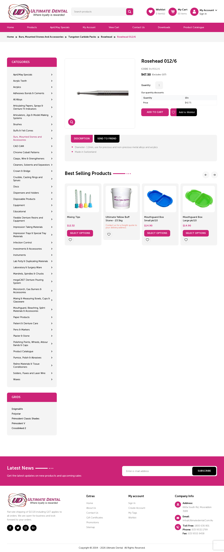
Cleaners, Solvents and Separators (31, 164)
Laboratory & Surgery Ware (27, 267)
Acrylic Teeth (20, 80)
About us (91, 508)
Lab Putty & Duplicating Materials (30, 261)
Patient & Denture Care (25, 323)
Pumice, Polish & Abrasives (27, 357)
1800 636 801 (202, 525)
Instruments (19, 255)
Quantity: (146, 85)
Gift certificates (94, 517)
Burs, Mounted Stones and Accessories (41, 37)
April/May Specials (60, 27)
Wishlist (132, 517)
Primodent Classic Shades (25, 418)
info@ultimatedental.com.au (198, 520)
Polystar (16, 413)
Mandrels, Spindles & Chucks (28, 273)
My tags (132, 512)
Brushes (17, 124)
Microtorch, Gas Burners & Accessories (27, 291)
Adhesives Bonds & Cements (28, 93)
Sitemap (90, 527)
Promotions (92, 522)
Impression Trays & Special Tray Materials (29, 235)
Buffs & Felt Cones (23, 130)
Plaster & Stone (21, 335)
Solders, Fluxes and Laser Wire (29, 373)
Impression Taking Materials (28, 227)
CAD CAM (18, 146)
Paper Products (21, 317)
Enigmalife (17, 409)
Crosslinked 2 (19, 428)
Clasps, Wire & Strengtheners (28, 158)
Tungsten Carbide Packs (82, 37)
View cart (114, 27)
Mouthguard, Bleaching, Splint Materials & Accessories (29, 309)
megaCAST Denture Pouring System (28, 281)
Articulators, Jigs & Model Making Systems (30, 117)
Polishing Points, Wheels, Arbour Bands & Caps (30, 344)
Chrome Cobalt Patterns (26, 152)
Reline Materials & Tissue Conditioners (26, 365)
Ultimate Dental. (115, 547)
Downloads (164, 27)
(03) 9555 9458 (196, 533)
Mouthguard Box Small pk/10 (154, 219)
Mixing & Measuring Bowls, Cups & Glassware (31, 300)
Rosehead (106, 37)
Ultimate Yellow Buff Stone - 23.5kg (118, 219)
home (89, 503)
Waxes (16, 379)
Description (82, 138)
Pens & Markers (21, 329)
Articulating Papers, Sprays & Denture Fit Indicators (28, 107)
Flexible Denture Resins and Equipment (28, 219)
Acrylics (17, 87)
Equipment (19, 205)
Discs (16, 186)
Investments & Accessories (27, 248)
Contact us (138, 27)
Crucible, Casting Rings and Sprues (27, 179)
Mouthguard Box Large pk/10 (192, 219)
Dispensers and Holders (26, 192)
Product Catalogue (193, 27)
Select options (80, 233)
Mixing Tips (73, 217)
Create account (136, 508)
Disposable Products (24, 199)
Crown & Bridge (21, 171)
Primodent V (18, 423)
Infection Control (22, 242)
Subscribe (204, 471)
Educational (19, 211)
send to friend (106, 138)
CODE (144, 69)
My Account (89, 27)
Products (32, 27)
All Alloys (17, 99)
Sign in (131, 503)
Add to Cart (155, 112)
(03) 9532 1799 (200, 529)
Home (10, 27)
